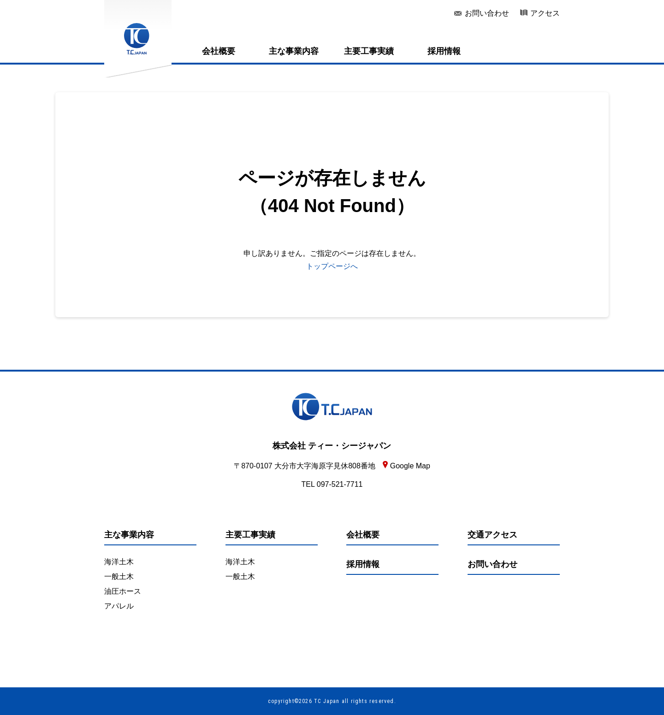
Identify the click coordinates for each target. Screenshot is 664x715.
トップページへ (332, 266)
